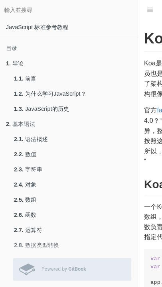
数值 (25, 154)
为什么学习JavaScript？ (50, 93)
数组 (25, 200)
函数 (25, 215)
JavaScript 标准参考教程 (37, 27)
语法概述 (31, 139)
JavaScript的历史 (41, 109)
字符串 (28, 169)
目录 (11, 48)
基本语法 (20, 124)
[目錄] (150, 10)
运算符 (28, 230)
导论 (15, 63)
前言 (25, 78)
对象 (25, 184)
